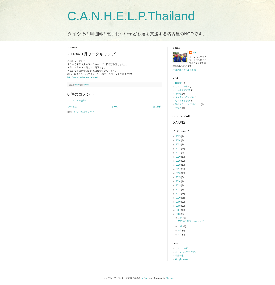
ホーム (115, 106)
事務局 (178, 108)
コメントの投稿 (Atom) (83, 111)
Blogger (169, 278)
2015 (178, 177)
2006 (178, 214)
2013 (178, 185)
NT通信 (178, 83)
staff (195, 52)
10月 (180, 226)
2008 (178, 206)
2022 (178, 148)
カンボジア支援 (182, 90)
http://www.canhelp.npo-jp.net (82, 77)
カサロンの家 (181, 86)
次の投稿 (72, 106)
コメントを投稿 (79, 100)
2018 (178, 165)
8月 (180, 234)
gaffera (145, 278)
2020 (178, 157)
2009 (178, 202)
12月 (180, 218)
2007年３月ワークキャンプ (191, 221)
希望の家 (179, 255)
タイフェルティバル (184, 97)
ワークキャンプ (182, 101)
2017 (178, 169)
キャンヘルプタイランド (186, 252)
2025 (178, 136)
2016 (178, 173)
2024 (178, 140)
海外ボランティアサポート (187, 104)
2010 (178, 198)
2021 (178, 152)
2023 (178, 144)
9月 (180, 230)
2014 (178, 181)
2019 (178, 161)
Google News (181, 259)
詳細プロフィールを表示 (184, 70)
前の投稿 (157, 106)
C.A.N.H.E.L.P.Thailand (131, 16)
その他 (178, 93)
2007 (178, 210)
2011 (178, 193)
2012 (178, 189)
